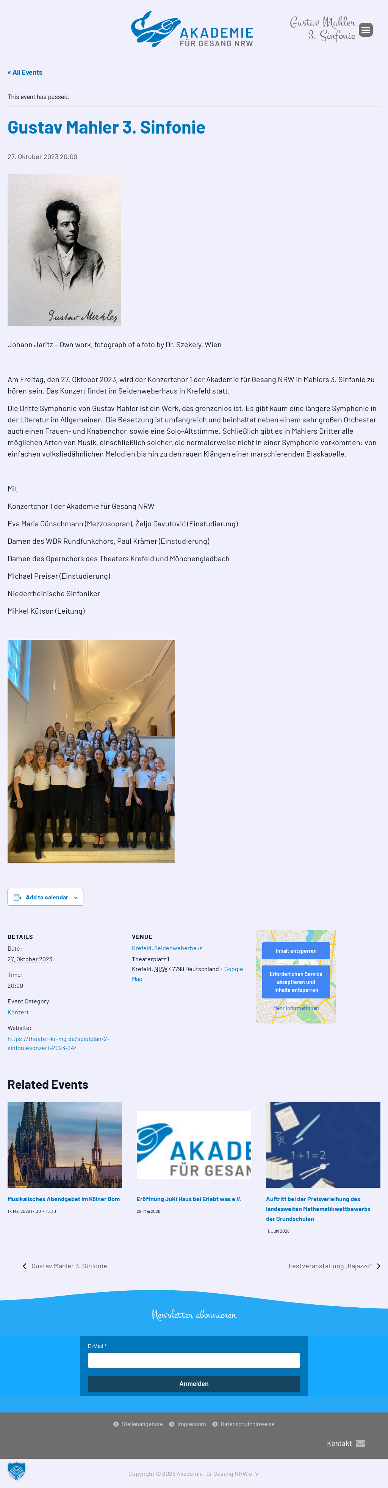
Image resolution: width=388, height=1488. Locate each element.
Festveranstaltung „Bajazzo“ (331, 1265)
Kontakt (339, 1443)
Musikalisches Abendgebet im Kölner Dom (64, 1198)
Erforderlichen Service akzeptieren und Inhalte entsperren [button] (296, 982)
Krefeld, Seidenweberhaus (167, 947)
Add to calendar (47, 897)
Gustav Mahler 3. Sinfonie (68, 1265)
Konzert (18, 1012)
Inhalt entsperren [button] (296, 951)
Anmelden (193, 1384)
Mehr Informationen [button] (296, 1008)
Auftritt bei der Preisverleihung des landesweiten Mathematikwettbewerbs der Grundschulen (318, 1208)
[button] (366, 30)
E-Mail (95, 1346)
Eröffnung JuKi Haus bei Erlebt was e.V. (189, 1198)
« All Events (25, 72)
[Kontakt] (360, 1443)
